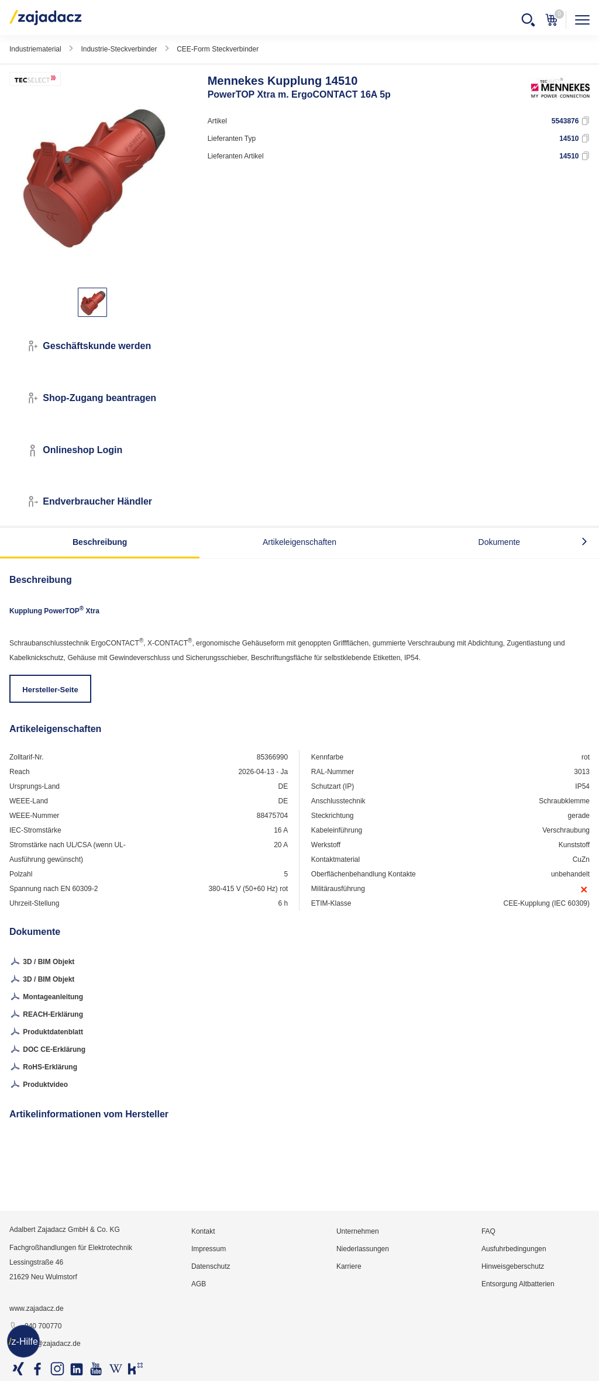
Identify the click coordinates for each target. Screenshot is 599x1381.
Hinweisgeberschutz (512, 1266)
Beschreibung (100, 542)
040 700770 (35, 1326)
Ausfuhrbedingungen (513, 1249)
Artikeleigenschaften (299, 542)
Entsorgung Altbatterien (518, 1284)
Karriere (349, 1266)
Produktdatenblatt (46, 1032)
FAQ (488, 1231)
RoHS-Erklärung (43, 1067)
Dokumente (499, 542)
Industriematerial (35, 49)
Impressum (208, 1249)
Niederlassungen (362, 1249)
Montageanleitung (46, 997)
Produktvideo (38, 1085)
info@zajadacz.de (45, 1344)
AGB (198, 1284)
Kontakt (203, 1231)
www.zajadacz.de (36, 1308)
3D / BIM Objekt (41, 962)
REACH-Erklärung (46, 1015)
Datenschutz (210, 1266)
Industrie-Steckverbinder (119, 49)
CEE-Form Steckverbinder (218, 49)
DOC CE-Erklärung (47, 1050)
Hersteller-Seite (50, 689)
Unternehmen (357, 1231)
